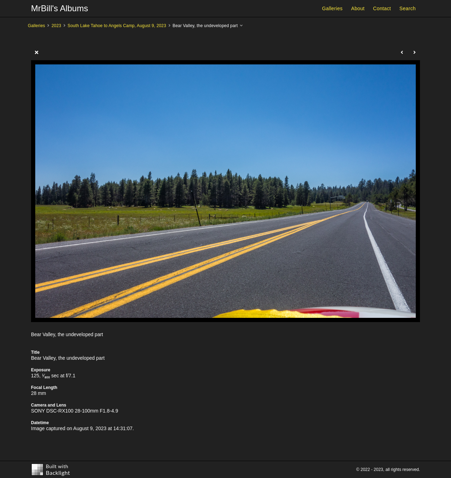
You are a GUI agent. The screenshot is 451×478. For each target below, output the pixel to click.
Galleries (332, 8)
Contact (382, 8)
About (357, 8)
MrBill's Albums (59, 8)
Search (408, 8)
